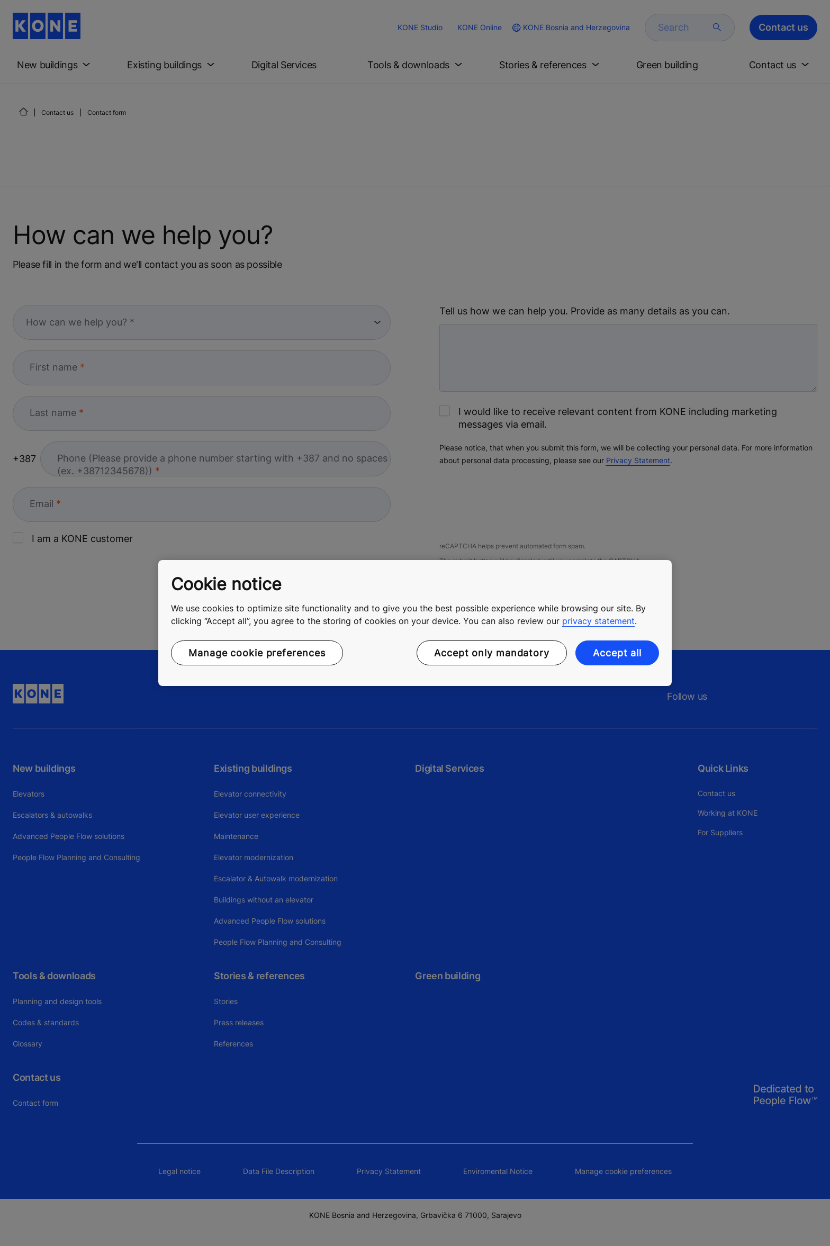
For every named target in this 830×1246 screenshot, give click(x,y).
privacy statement (598, 621)
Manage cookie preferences (257, 652)
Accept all (617, 652)
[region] (415, 623)
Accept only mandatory (491, 652)
